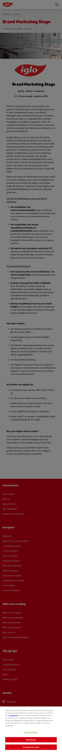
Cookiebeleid (12, 715)
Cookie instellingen (31, 732)
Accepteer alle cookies (31, 747)
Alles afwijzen (31, 740)
